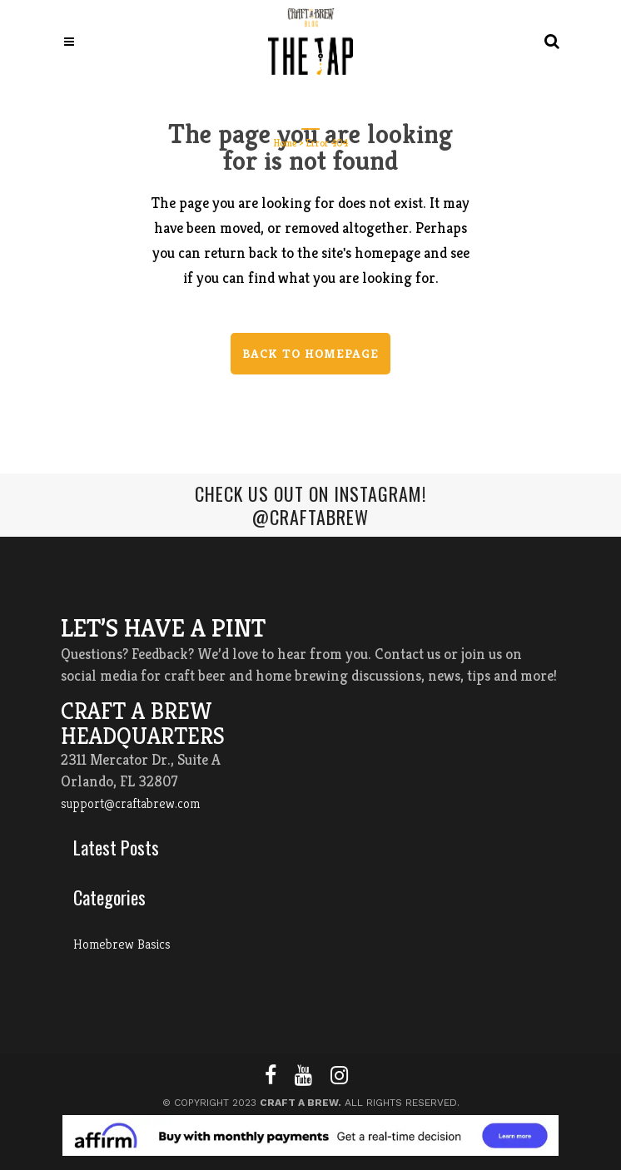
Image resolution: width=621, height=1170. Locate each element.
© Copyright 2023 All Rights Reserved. (311, 1102)
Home (285, 142)
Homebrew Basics (122, 944)
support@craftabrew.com (130, 803)
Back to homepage (310, 353)
